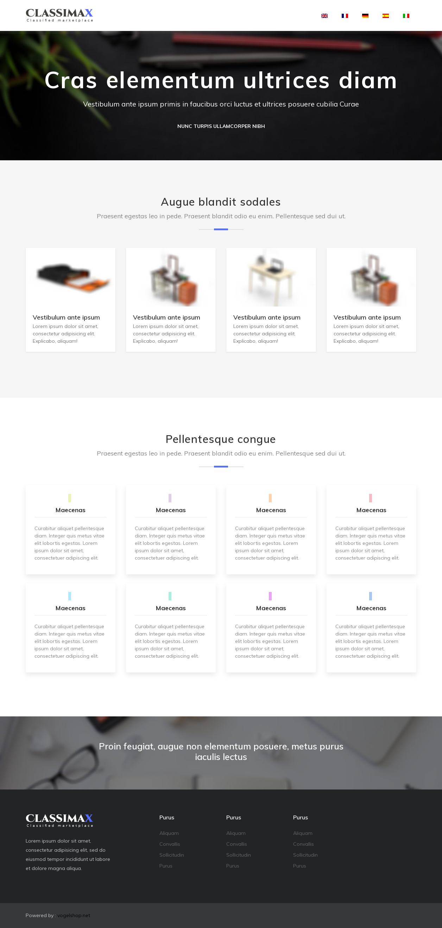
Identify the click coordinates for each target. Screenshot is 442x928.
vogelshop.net (73, 915)
